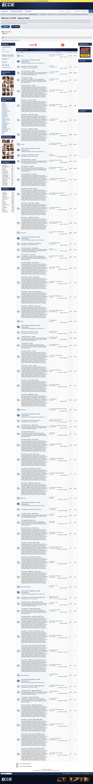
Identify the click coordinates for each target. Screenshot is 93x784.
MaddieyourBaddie (6, 128)
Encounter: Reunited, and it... (57, 295)
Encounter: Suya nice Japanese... (58, 193)
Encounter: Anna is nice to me (57, 723)
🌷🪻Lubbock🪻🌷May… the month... (59, 408)
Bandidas (53, 561)
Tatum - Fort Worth (55, 71)
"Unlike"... (53, 65)
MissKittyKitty (5, 130)
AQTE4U (52, 434)
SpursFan (53, 268)
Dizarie (3, 117)
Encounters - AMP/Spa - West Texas (31, 483)
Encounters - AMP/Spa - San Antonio (31, 306)
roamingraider (54, 665)
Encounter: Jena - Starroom (57, 281)
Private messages (55, 596)
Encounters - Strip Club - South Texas (31, 557)
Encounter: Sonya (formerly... (57, 54)
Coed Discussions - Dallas (28, 71)
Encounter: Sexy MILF (55, 267)
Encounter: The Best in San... (57, 310)
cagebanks (53, 120)
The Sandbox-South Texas (28, 520)
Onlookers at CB (54, 119)
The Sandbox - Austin (27, 343)
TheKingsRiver (5, 108)
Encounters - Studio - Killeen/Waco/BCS (32, 719)
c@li (51, 675)
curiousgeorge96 (54, 548)
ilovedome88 (53, 194)
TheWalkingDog (54, 144)
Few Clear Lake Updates (56, 143)
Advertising (4, 59)
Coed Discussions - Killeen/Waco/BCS (31, 690)
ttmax (52, 232)
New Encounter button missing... (58, 685)
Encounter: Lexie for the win (57, 532)
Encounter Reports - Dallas (28, 85)
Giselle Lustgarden (6, 120)
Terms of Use (5, 61)
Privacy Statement (66, 773)
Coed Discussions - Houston (28, 159)
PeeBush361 (53, 509)
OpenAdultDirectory (6, 67)
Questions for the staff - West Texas (30, 420)
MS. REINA (4, 113)
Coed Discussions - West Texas (29, 425)
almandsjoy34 (5, 116)
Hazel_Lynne (4, 112)
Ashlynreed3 (53, 409)
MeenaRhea (4, 127)
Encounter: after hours (56, 207)
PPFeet (52, 562)
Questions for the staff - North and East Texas (33, 597)
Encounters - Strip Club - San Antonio (31, 291)
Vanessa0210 (5, 106)
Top (91, 773)
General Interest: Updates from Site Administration (30, 60)
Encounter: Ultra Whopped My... (58, 709)
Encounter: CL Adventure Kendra (58, 178)
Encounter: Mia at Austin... (56, 370)
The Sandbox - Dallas (26, 77)
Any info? (53, 497)
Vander (3, 103)
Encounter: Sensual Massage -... (58, 458)
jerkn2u (52, 80)
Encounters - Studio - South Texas (30, 542)
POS (52, 154)
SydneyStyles (5, 124)
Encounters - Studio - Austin (28, 365)
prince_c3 (53, 55)
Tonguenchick (54, 651)
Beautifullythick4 (5, 123)
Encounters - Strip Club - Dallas (29, 114)
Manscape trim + (54, 337)
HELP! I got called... (55, 78)
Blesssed (4, 104)
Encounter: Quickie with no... (57, 621)
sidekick (52, 445)
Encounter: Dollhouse (55, 384)
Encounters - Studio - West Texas (30, 454)
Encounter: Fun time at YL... (57, 664)
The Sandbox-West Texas (28, 431)
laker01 (52, 282)
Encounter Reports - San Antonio (30, 262)
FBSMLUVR (53, 459)
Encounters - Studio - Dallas (28, 100)
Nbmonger (53, 622)
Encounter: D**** (54, 649)
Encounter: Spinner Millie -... (57, 444)
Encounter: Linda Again (56, 575)
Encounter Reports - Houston (29, 174)
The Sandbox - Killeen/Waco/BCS (30, 697)
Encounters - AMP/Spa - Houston (30, 217)
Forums (3, 49)
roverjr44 (52, 754)
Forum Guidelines (6, 51)
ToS (87, 11)
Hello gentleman (54, 674)
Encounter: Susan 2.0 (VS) (56, 104)
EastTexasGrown (54, 598)
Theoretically (53, 698)
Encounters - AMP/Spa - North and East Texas (33, 660)
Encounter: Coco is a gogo (56, 752)
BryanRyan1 (53, 533)
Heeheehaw (53, 699)
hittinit (52, 297)
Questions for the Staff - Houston (30, 155)
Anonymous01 (54, 155)
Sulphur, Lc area (54, 585)
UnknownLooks (54, 134)
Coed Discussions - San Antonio (29, 248)
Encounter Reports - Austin (28, 351)
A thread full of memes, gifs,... (57, 167)
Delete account (54, 331)
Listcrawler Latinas (55, 344)
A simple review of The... (56, 738)
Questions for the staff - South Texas (31, 509)
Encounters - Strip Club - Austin (29, 380)
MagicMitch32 (54, 179)
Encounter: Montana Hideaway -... (58, 473)
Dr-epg (52, 356)
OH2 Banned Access (55, 242)
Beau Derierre (5, 115)
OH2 (52, 248)
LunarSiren (4, 122)
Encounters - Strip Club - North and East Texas (33, 645)
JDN (3, 133)
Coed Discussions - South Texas (29, 513)
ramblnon (53, 686)
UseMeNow (4, 114)
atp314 (52, 321)
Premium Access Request (56, 419)
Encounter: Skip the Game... (57, 635)
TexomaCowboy (54, 67)
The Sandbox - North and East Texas (30, 608)
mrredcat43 (53, 611)
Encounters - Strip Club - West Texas (31, 468)
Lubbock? (53, 432)
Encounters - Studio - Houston (29, 188)
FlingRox (4, 107)
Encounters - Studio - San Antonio (30, 277)
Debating (53, 521)
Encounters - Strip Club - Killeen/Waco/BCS (32, 734)
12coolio (52, 522)
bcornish (52, 72)
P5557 (52, 498)
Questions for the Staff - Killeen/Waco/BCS (32, 686)
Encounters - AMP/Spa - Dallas (29, 129)
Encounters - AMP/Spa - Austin (29, 394)
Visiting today (54, 320)
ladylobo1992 (5, 131)
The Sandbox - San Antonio (28, 254)
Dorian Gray (53, 168)
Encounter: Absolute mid (56, 133)
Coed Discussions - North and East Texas (32, 602)
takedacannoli (54, 385)
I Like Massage (54, 311)
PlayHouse (4, 125)
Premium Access (5, 58)
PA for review (54, 508)
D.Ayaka (4, 121)
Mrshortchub (53, 332)
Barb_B (3, 132)
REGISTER (3, 14)
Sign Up (5, 26)
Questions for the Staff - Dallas (29, 66)
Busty (52, 161)
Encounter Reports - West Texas (29, 439)
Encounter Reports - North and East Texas (32, 616)
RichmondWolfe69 (6, 111)
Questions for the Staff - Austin (29, 332)
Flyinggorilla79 (54, 739)
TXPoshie (53, 488)
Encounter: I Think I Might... (57, 355)
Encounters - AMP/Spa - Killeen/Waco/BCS (32, 748)
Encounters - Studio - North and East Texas (32, 631)
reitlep (52, 586)
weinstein (53, 208)
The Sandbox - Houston (27, 166)
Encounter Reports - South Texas (30, 528)
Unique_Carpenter (54, 421)
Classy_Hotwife (5, 118)
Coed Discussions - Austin (28, 336)
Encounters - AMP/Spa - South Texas (31, 571)
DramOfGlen (53, 345)
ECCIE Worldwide (7, 31)
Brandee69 (4, 126)
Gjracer (52, 725)
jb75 (51, 371)
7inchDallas (53, 105)
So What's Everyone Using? (56, 160)
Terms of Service (76, 773)
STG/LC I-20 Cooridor (55, 609)
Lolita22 (4, 105)
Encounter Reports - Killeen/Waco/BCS (31, 705)
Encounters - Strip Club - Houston (30, 203)
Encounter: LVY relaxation (56, 487)
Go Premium (15, 26)
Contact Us (4, 62)
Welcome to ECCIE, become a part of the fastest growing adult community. (24, 1)
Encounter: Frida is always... (57, 546)
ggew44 (52, 710)
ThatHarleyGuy (54, 338)
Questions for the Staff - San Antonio (31, 243)
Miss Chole (4, 110)
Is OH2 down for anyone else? (57, 231)
